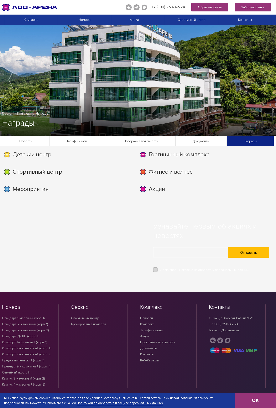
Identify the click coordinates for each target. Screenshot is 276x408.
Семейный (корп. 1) (16, 372)
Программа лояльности (141, 141)
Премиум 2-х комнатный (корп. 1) (26, 366)
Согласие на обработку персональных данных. (214, 270)
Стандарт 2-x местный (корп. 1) (25, 324)
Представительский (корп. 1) (23, 360)
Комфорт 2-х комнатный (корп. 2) (26, 354)
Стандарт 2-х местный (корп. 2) (25, 330)
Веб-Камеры (149, 360)
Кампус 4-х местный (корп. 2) (23, 384)
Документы (201, 141)
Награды (250, 141)
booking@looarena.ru (224, 330)
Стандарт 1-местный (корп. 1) (23, 318)
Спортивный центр (191, 20)
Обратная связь (210, 7)
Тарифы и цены (78, 141)
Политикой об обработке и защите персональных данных (120, 403)
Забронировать (252, 7)
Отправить (248, 252)
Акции (134, 20)
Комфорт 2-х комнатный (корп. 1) (26, 348)
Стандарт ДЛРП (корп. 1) (20, 336)
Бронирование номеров (88, 324)
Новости (25, 141)
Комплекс (31, 20)
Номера (84, 20)
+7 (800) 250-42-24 (168, 7)
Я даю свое (204, 270)
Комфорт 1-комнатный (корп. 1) (24, 342)
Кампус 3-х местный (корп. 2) (23, 378)
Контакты (245, 20)
